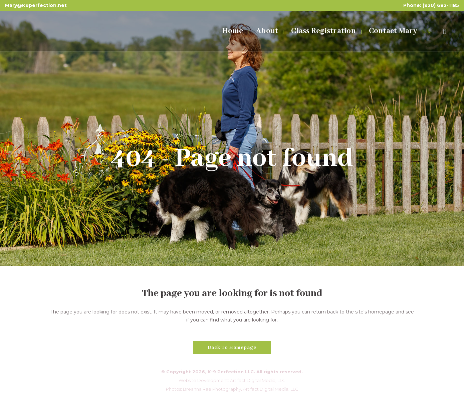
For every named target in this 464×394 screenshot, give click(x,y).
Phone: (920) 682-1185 (431, 5)
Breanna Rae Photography (212, 389)
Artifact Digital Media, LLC (257, 380)
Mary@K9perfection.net (36, 5)
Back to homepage (232, 348)
